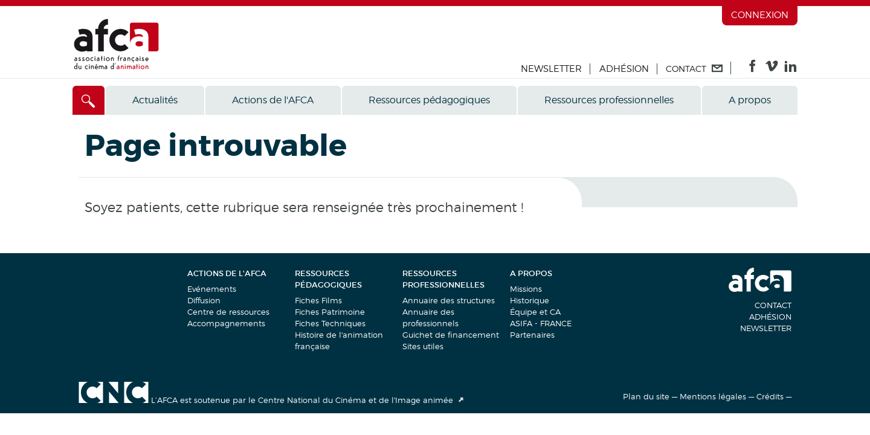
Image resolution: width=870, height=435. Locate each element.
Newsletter (551, 68)
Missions (526, 289)
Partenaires (532, 335)
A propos (750, 100)
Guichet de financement (450, 335)
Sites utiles (422, 346)
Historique (529, 300)
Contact (773, 305)
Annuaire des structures (448, 300)
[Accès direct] (88, 100)
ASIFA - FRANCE (541, 323)
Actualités (155, 100)
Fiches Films (318, 300)
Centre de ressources (228, 312)
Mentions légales (713, 396)
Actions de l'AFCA (273, 100)
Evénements (211, 289)
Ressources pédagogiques (429, 100)
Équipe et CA (535, 312)
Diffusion (204, 300)
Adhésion (624, 68)
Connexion (759, 15)
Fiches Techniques (330, 323)
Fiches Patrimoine (330, 312)
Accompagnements (226, 323)
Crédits (770, 396)
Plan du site (646, 396)
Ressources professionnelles (609, 100)
